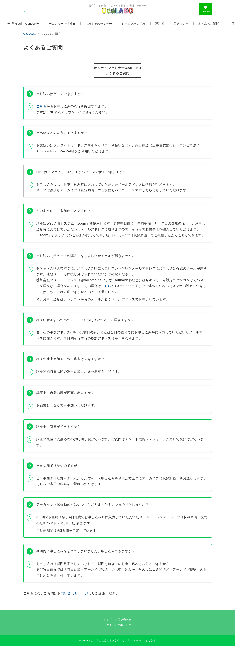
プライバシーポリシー (117, 624)
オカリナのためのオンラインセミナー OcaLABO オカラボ (122, 640)
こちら (41, 106)
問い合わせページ (74, 593)
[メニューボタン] (26, 8)
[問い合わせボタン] (205, 8)
